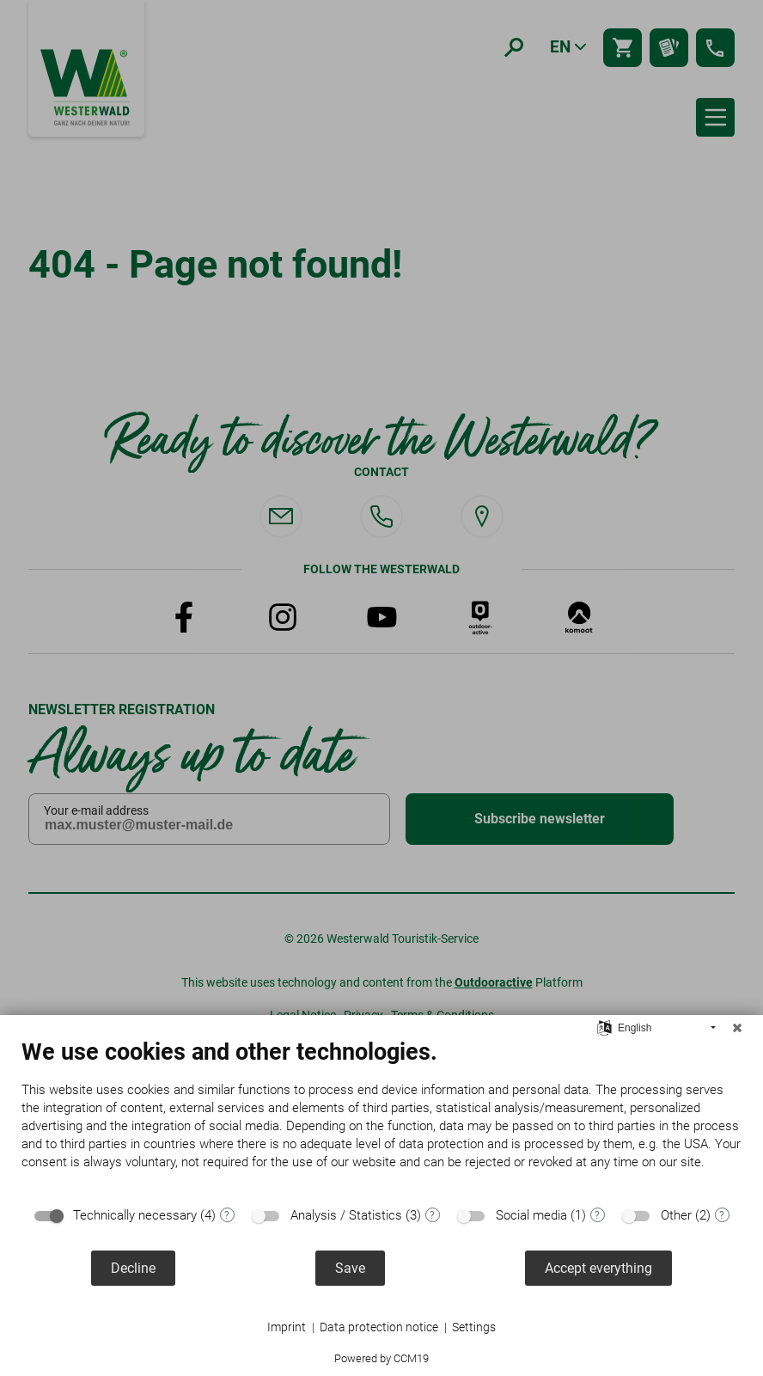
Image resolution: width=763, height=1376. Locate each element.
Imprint (286, 1327)
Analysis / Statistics (346, 1215)
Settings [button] (474, 1327)
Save (350, 1268)
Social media (531, 1215)
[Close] (737, 1028)
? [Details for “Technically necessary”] (226, 1215)
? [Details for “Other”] (721, 1215)
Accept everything (598, 1268)
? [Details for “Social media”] (597, 1215)
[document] (381, 1117)
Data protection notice (379, 1327)
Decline (133, 1268)
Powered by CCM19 (381, 1358)
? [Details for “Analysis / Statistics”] (432, 1215)
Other (676, 1215)
